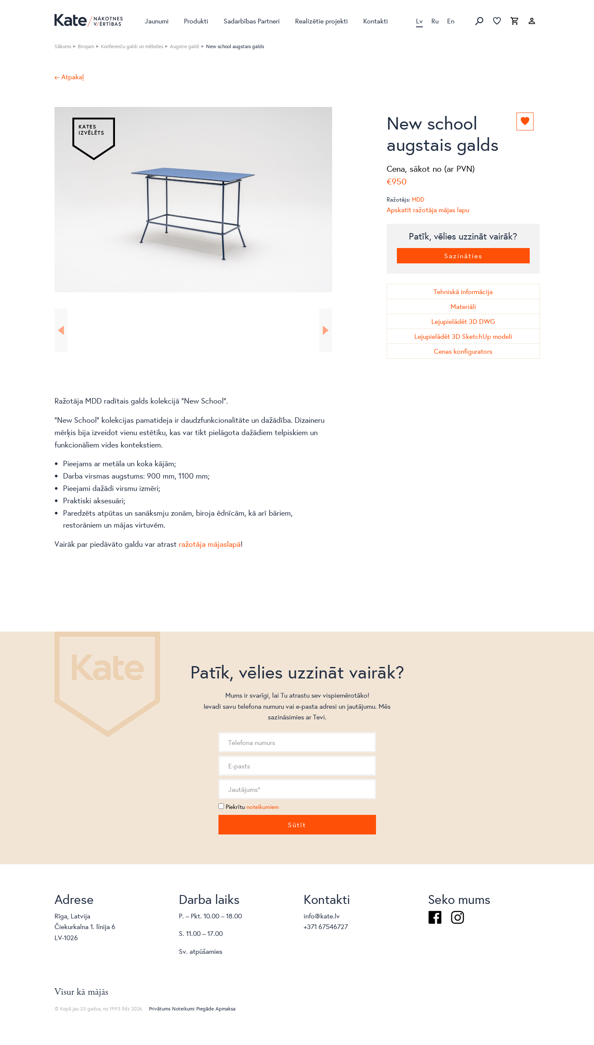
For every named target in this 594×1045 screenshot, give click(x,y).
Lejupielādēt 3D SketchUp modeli (463, 336)
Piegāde (205, 1008)
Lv (419, 20)
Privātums (159, 1008)
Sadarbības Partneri (252, 20)
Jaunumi (157, 20)
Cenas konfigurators (463, 350)
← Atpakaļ (69, 76)
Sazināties (463, 255)
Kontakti (375, 20)
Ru (435, 20)
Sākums (63, 46)
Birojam (86, 46)
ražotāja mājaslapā (210, 544)
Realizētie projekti (321, 20)
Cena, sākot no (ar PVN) (431, 168)
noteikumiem (263, 807)
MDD (418, 199)
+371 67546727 (326, 926)
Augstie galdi (184, 46)
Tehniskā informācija (463, 291)
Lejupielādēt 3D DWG (463, 321)
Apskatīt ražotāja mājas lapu (428, 209)
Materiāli (463, 306)
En (450, 20)
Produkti (196, 20)
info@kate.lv (322, 915)
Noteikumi (183, 1008)
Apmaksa (225, 1008)
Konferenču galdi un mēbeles (132, 46)
